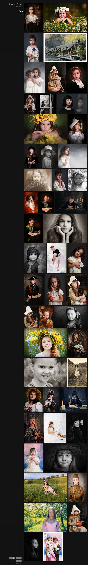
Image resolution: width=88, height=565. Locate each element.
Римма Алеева (16, 4)
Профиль (21, 15)
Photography (20, 7)
